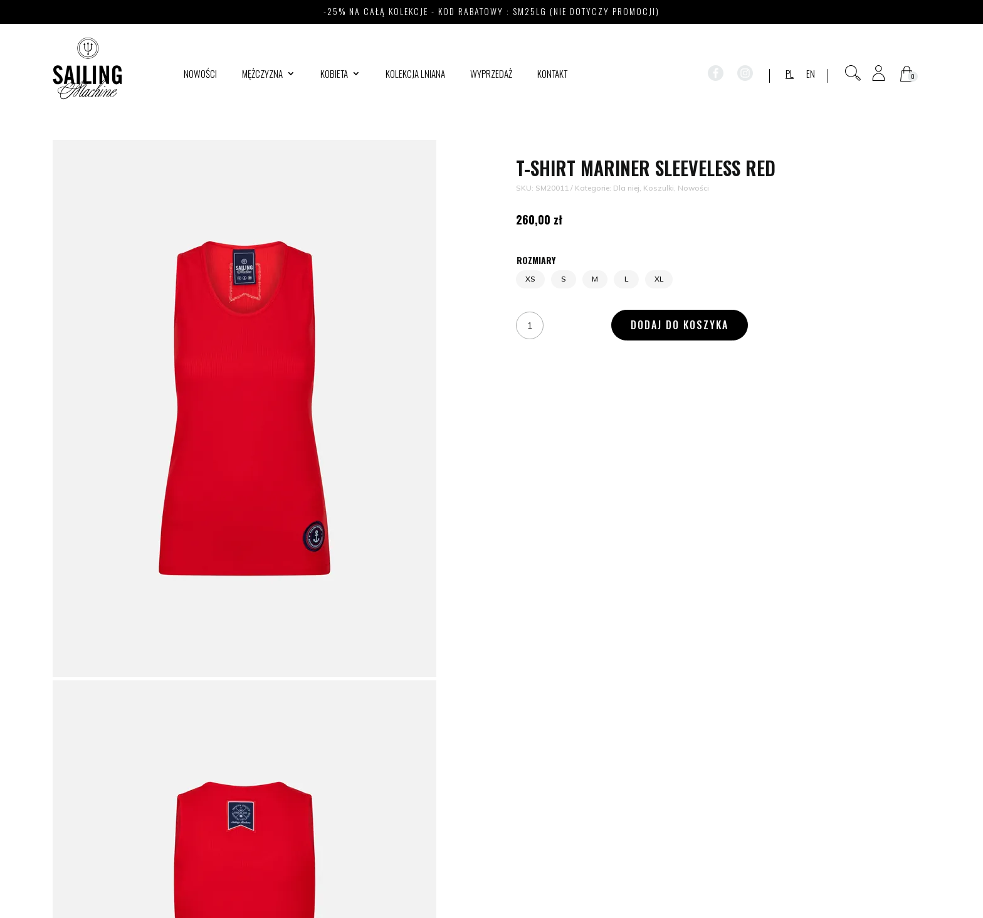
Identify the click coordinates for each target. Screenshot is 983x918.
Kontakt (552, 74)
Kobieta (334, 74)
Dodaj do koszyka (679, 324)
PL (790, 74)
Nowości (200, 74)
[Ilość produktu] (530, 325)
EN (810, 74)
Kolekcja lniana (415, 74)
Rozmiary (536, 259)
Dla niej (626, 188)
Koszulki (658, 188)
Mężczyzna (262, 74)
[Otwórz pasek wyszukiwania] (853, 73)
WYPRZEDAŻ (491, 74)
